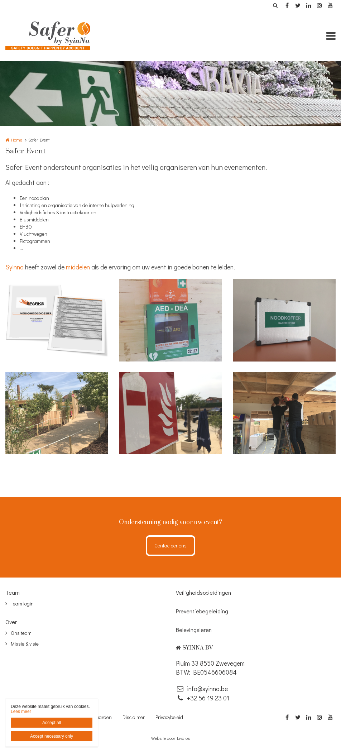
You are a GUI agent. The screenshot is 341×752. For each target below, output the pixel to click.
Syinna (14, 267)
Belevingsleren (194, 629)
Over (11, 622)
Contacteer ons (170, 545)
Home (16, 140)
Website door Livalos (170, 738)
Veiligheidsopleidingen (203, 592)
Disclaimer (134, 717)
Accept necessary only (51, 736)
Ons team (21, 632)
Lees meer (21, 711)
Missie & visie (25, 643)
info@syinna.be (202, 688)
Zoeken (275, 5)
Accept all (51, 722)
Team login (22, 603)
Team (12, 592)
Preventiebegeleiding (202, 611)
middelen (78, 267)
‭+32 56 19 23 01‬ (202, 698)
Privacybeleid (169, 717)
